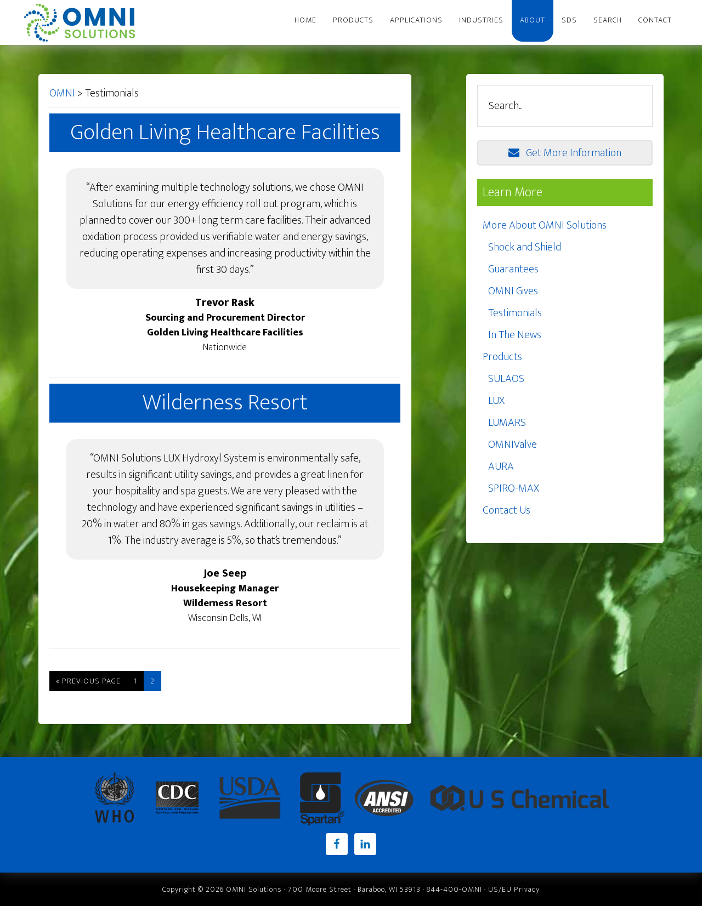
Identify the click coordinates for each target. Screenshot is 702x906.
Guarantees (513, 269)
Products (502, 356)
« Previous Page (88, 681)
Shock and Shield (524, 247)
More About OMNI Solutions (545, 225)
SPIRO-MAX (513, 488)
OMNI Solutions (85, 22)
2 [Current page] (152, 681)
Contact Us (506, 510)
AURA (501, 466)
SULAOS (506, 378)
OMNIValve (512, 444)
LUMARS (507, 422)
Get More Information (564, 153)
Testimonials (515, 313)
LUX (496, 400)
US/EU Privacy (514, 889)
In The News (514, 335)
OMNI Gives (513, 291)
